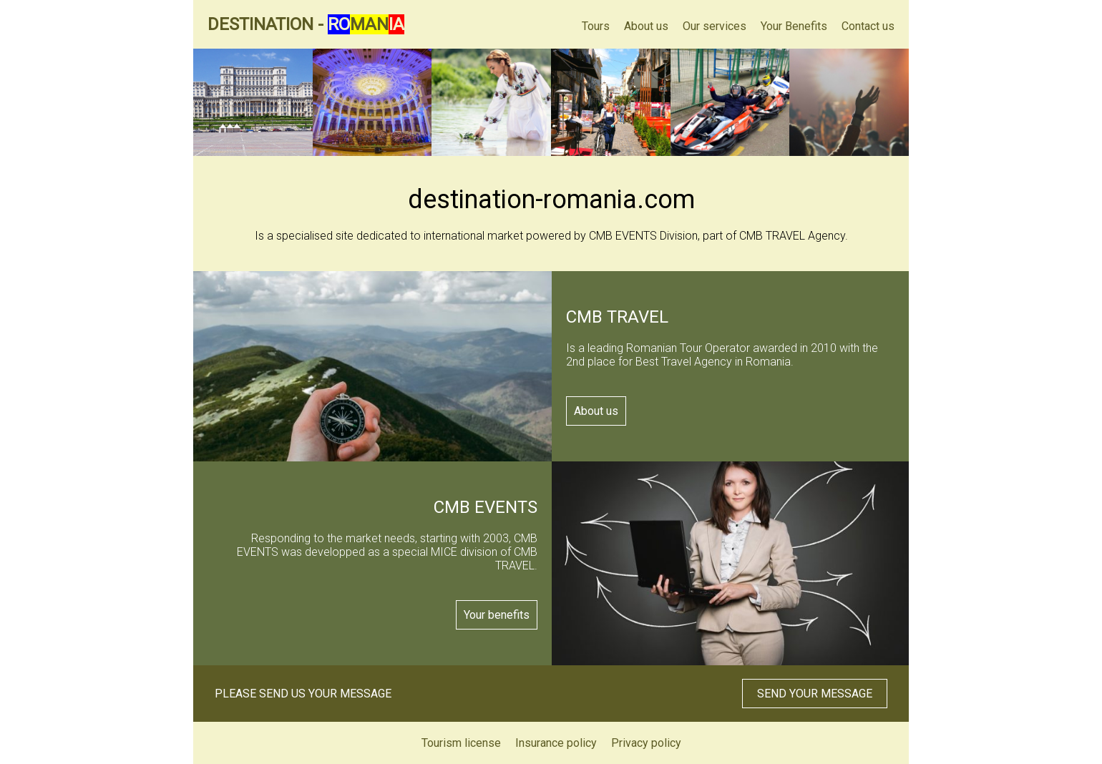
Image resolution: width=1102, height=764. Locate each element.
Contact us (868, 26)
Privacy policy (646, 743)
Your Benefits (794, 26)
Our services (714, 26)
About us (646, 26)
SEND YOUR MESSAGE (814, 693)
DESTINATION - (306, 24)
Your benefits (497, 615)
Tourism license (461, 743)
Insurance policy (556, 743)
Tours (596, 26)
